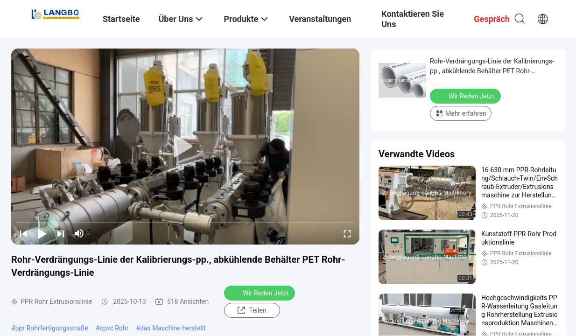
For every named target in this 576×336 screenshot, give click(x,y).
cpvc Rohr (114, 328)
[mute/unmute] (79, 233)
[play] (185, 146)
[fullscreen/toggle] (347, 233)
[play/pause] (42, 233)
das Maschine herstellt (173, 328)
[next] (60, 233)
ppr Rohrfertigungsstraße (51, 328)
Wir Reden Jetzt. (260, 292)
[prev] (23, 233)
